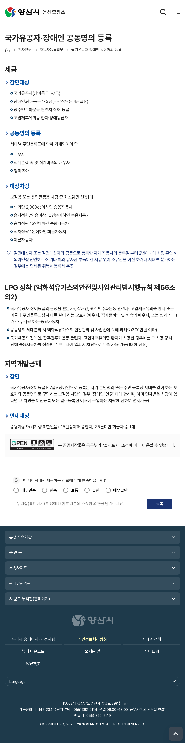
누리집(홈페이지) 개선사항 (33, 639)
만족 (53, 490)
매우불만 (120, 490)
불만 (95, 490)
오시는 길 (92, 651)
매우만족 (28, 490)
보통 (74, 490)
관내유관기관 (20, 583)
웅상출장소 (22, 12)
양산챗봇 (33, 663)
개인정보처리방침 (92, 639)
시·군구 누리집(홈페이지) (29, 598)
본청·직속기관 (20, 537)
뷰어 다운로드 (33, 651)
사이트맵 (152, 651)
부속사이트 (18, 567)
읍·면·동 (15, 552)
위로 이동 (176, 734)
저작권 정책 (151, 639)
